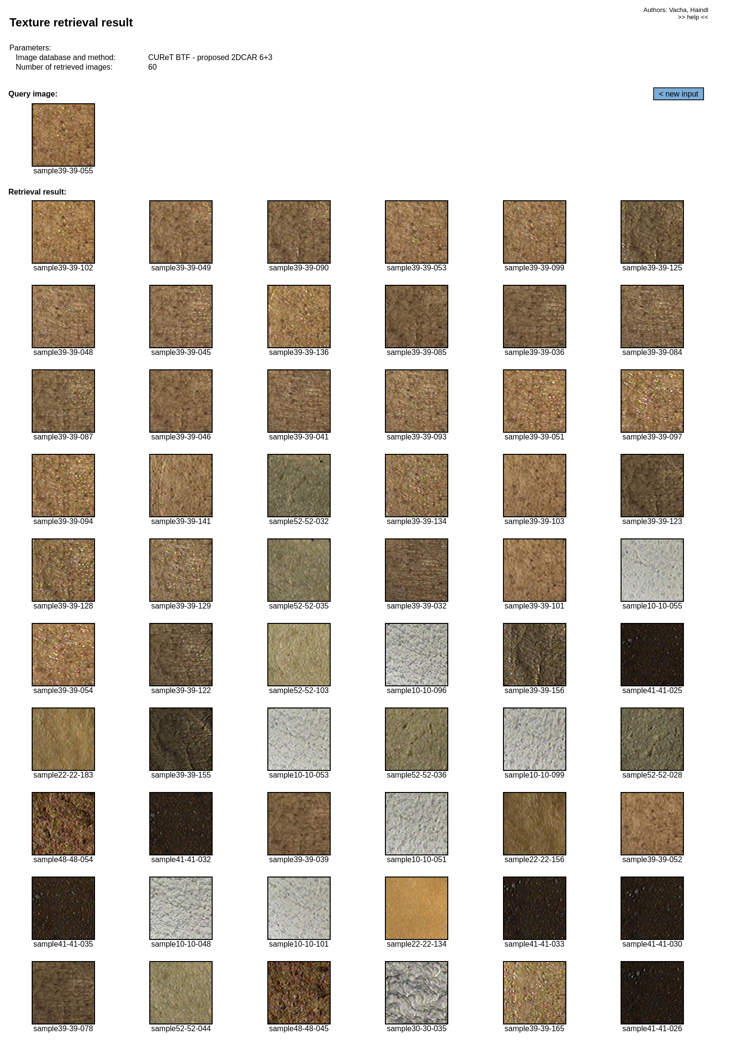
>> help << (693, 17)
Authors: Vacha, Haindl (676, 9)
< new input (678, 94)
